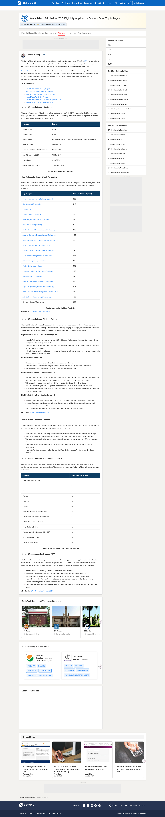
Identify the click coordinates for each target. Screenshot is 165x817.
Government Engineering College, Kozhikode (38, 199)
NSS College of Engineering (32, 225)
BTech (23, 33)
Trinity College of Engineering (33, 276)
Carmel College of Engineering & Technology (38, 250)
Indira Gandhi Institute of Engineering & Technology (40, 292)
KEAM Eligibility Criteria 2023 (40, 412)
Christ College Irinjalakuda (32, 214)
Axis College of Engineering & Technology (37, 297)
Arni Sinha (88, 774)
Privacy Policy (41, 813)
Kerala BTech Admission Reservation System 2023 (43, 100)
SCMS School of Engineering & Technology (37, 256)
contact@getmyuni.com (136, 805)
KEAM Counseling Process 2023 (41, 591)
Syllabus (41, 666)
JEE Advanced (78, 657)
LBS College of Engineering (32, 204)
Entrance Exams (77, 3)
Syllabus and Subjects (33, 33)
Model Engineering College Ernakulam (36, 220)
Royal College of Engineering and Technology (38, 287)
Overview (31, 666)
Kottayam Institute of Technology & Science (38, 271)
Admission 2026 (95, 3)
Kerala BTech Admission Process (37, 97)
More (110, 3)
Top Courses (66, 3)
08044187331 (117, 805)
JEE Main (39, 655)
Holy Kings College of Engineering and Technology (40, 240)
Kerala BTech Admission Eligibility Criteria (40, 94)
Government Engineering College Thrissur (37, 245)
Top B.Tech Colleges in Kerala (40, 312)
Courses (27, 797)
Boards (86, 3)
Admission (61, 33)
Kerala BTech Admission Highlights (37, 89)
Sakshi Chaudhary (34, 55)
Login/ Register (139, 3)
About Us (23, 813)
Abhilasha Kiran (28, 774)
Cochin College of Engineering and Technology (39, 230)
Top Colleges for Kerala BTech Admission (39, 91)
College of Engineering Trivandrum (35, 261)
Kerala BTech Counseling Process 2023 (39, 102)
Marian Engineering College (32, 266)
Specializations (87, 33)
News (104, 3)
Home (21, 797)
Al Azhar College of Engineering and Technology (39, 235)
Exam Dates (31, 671)
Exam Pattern (45, 671)
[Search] (116, 3)
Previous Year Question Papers (39, 675)
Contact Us (31, 813)
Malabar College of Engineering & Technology (38, 281)
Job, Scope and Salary (49, 33)
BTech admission (27, 71)
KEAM (86, 61)
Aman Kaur (57, 774)
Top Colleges (56, 3)
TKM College (27, 209)
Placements (72, 33)
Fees (79, 33)
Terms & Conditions (55, 813)
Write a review (124, 3)
